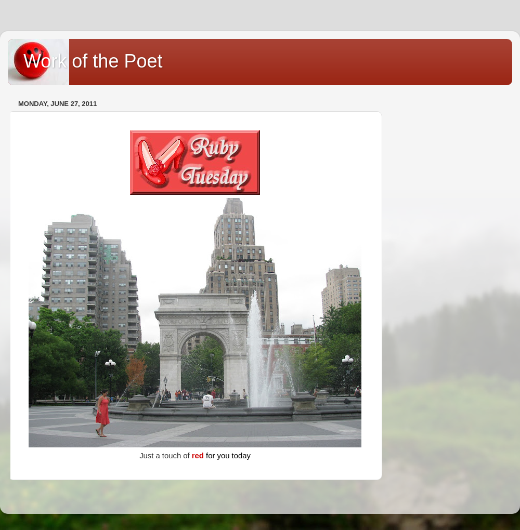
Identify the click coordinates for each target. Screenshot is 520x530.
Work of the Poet (92, 61)
